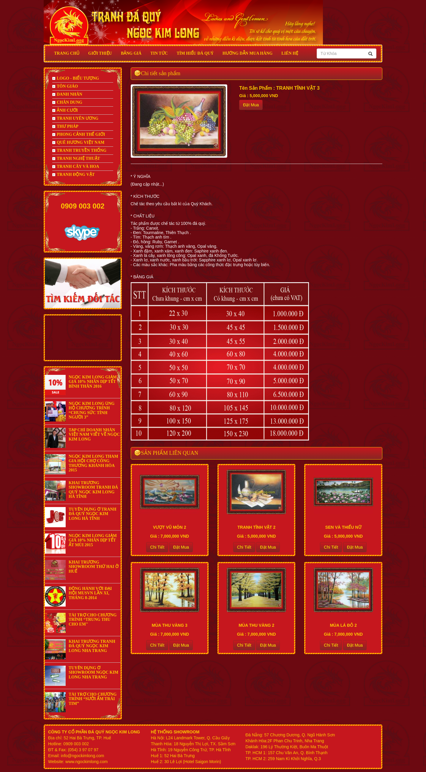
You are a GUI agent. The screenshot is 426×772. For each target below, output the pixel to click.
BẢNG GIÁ (131, 53)
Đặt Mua (251, 104)
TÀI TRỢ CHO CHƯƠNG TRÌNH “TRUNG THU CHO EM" (92, 619)
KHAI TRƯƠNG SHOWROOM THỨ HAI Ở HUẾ (94, 567)
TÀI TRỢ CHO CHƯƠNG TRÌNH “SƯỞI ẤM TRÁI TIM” (92, 699)
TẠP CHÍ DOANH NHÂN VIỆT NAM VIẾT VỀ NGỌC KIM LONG (94, 434)
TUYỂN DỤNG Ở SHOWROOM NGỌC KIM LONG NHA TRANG (93, 672)
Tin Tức (159, 53)
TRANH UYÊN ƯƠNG (75, 118)
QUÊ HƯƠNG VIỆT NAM (78, 142)
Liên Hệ (289, 53)
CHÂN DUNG (67, 102)
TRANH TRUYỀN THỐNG (79, 150)
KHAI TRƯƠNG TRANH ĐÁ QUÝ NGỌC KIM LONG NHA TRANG (92, 646)
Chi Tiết (157, 547)
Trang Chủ (66, 53)
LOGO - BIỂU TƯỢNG (75, 78)
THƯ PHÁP (65, 126)
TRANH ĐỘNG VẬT (73, 174)
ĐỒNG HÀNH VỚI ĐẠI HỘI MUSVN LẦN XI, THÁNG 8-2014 (90, 593)
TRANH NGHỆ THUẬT (76, 158)
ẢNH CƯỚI (65, 110)
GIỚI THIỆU (100, 53)
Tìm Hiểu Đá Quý (195, 53)
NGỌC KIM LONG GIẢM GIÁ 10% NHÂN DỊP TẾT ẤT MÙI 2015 (93, 540)
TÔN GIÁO (65, 86)
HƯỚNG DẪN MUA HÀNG (247, 53)
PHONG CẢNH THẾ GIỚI (78, 134)
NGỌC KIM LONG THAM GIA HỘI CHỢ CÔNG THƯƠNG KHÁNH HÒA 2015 (93, 463)
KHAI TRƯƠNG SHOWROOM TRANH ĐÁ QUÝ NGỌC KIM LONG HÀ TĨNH (93, 490)
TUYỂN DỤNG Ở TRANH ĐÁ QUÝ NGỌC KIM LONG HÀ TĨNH (92, 514)
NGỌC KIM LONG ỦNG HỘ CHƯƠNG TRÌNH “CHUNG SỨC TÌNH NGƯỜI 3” (91, 410)
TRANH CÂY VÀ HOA (75, 166)
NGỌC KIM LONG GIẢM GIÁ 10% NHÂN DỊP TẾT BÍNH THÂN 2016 (93, 382)
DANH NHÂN (67, 94)
